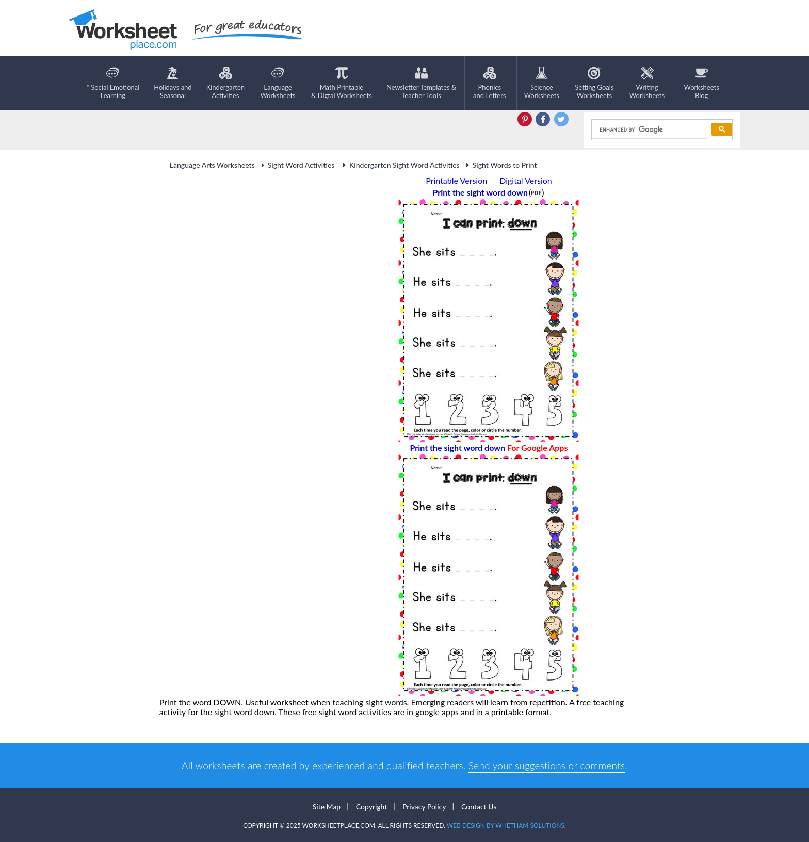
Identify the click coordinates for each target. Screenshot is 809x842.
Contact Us (478, 806)
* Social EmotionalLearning (112, 83)
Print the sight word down (489, 447)
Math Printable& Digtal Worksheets (341, 83)
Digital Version (525, 180)
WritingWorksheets (647, 83)
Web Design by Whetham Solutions (505, 825)
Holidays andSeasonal (172, 83)
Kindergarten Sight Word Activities (400, 164)
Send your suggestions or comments (546, 765)
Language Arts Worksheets (212, 164)
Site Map (327, 806)
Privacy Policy (424, 806)
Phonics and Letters (489, 83)
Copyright (371, 806)
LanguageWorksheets (277, 83)
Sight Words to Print (500, 164)
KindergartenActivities (225, 83)
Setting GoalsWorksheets (594, 83)
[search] (649, 129)
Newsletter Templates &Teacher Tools (421, 83)
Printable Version (456, 180)
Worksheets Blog (701, 83)
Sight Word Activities (297, 164)
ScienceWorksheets (541, 83)
